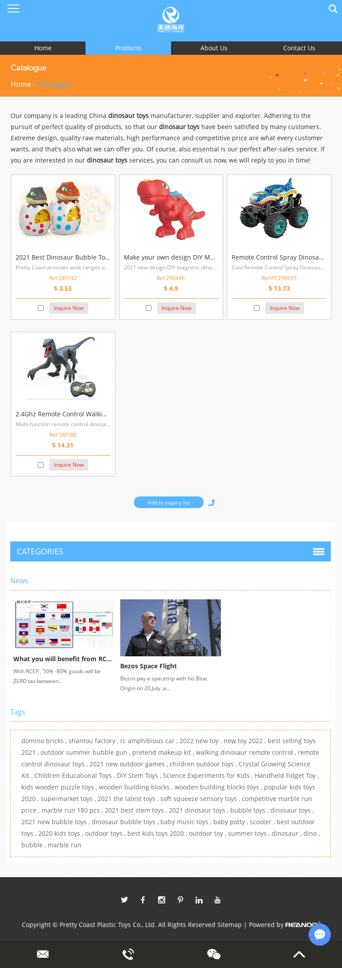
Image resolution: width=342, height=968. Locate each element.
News (19, 581)
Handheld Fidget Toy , (287, 775)
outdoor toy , (208, 833)
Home (43, 48)
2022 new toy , (201, 740)
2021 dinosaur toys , (199, 810)
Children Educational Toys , (75, 775)
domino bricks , (45, 740)
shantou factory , (94, 740)
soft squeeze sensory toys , (201, 798)
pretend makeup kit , (164, 752)
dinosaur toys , (292, 810)
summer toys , (250, 833)
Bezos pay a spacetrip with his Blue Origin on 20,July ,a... (163, 683)
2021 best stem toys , (137, 810)
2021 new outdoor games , (130, 764)
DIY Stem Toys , (140, 775)
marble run (64, 845)
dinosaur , (287, 833)
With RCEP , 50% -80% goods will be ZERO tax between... (57, 676)
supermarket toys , (69, 798)
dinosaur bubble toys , (126, 822)
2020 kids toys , (61, 833)
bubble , (34, 845)
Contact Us (299, 48)
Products (128, 48)
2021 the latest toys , (129, 798)
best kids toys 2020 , (158, 833)
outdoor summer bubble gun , (86, 752)
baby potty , (231, 822)
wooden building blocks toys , (219, 787)
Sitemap (229, 924)
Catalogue (54, 84)
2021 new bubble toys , (56, 822)
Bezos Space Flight (148, 666)
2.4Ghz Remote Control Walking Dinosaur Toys (84, 414)
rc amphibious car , (149, 740)
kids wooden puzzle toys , (60, 787)
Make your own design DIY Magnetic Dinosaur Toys (200, 257)
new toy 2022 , (246, 740)
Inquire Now (69, 308)
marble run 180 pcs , (73, 810)
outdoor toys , (106, 833)
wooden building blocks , (137, 787)
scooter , (263, 822)
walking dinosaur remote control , (247, 752)
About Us (214, 48)
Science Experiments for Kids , (209, 775)
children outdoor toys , (204, 764)
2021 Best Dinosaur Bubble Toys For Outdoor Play (89, 257)
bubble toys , (250, 810)
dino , (311, 833)
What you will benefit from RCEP (63, 659)
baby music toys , (186, 822)
